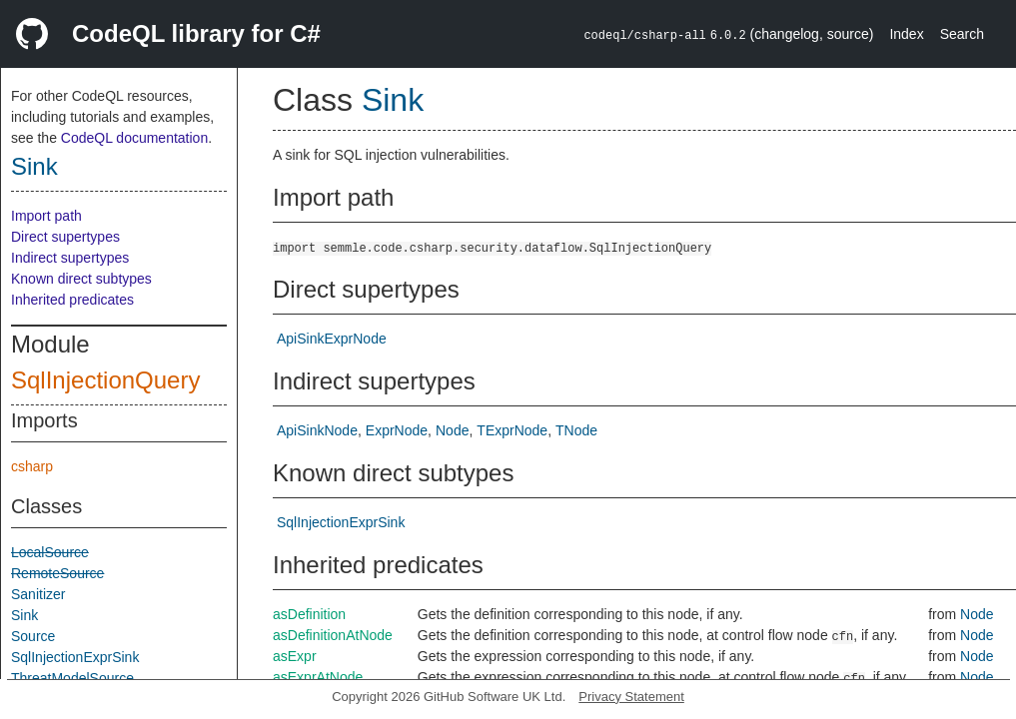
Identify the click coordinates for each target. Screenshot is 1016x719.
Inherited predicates (72, 300)
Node (452, 430)
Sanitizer (38, 594)
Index (906, 34)
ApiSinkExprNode (332, 339)
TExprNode (512, 430)
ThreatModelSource (72, 678)
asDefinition (309, 614)
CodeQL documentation (134, 138)
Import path (46, 216)
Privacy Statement (631, 696)
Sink (34, 166)
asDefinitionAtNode (333, 635)
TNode (576, 430)
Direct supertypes (65, 237)
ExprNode (397, 430)
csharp (32, 466)
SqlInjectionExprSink (75, 657)
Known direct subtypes (81, 279)
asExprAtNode (318, 677)
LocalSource (50, 552)
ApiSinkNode (317, 430)
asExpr (295, 656)
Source (33, 636)
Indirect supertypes (70, 258)
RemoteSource (57, 573)
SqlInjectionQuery (105, 379)
